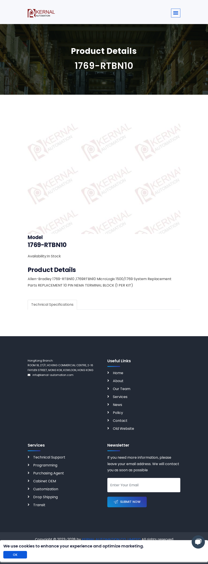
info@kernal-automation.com (50, 375)
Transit (39, 504)
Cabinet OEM (44, 481)
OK (15, 555)
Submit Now (127, 502)
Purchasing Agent (48, 473)
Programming (45, 465)
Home (118, 372)
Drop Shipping (45, 497)
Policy (118, 412)
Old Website (123, 428)
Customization (45, 489)
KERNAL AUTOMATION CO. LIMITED (111, 539)
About (118, 380)
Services (120, 396)
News (117, 404)
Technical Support (49, 457)
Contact (120, 420)
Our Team (121, 388)
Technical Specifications (52, 304)
